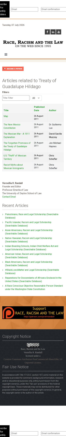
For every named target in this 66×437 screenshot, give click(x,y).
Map (6, 116)
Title (6, 110)
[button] (6, 54)
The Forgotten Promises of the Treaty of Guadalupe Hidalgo (17, 146)
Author (52, 110)
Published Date (39, 109)
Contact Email (9, 196)
